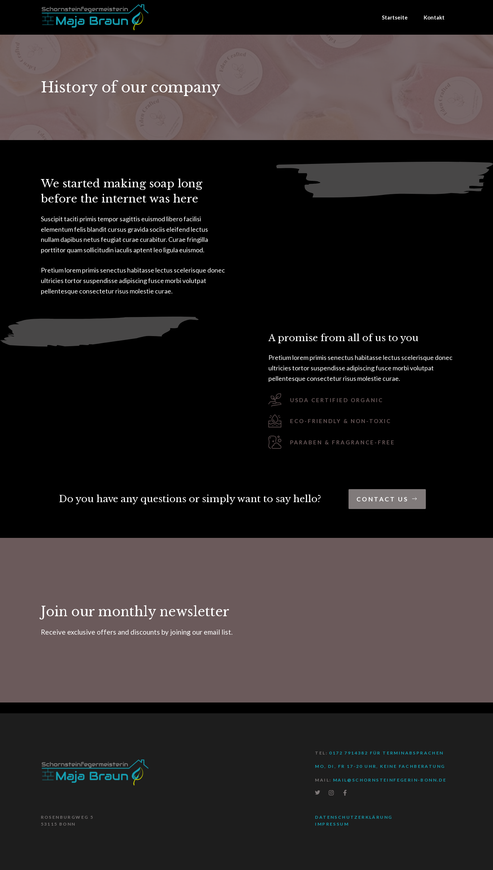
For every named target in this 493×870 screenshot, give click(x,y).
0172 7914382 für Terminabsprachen (386, 753)
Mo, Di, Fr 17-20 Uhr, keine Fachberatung (380, 766)
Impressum (332, 824)
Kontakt (434, 17)
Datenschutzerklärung (353, 817)
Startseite (395, 17)
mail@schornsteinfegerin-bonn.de (389, 780)
